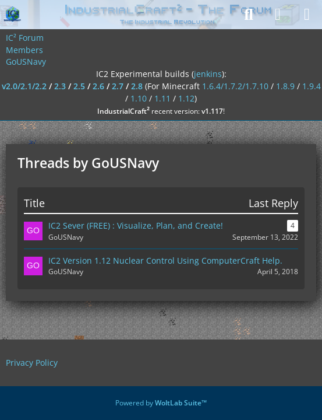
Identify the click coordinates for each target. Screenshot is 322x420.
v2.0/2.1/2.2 (24, 86)
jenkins (208, 73)
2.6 (98, 86)
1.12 (186, 98)
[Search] (248, 14)
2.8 (137, 86)
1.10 (138, 98)
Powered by (161, 403)
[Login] (277, 14)
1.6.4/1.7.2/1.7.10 (235, 86)
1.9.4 (311, 86)
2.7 (117, 86)
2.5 (79, 86)
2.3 (60, 86)
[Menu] (307, 14)
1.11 (162, 98)
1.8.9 (285, 86)
